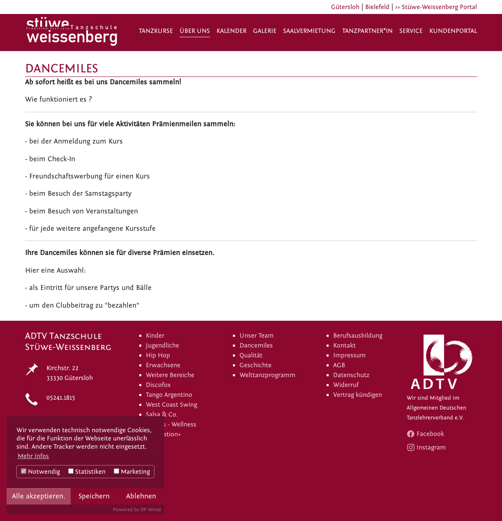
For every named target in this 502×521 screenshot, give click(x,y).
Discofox (158, 385)
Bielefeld (377, 7)
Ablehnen (141, 496)
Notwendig (40, 471)
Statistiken (87, 471)
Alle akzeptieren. (38, 496)
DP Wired (150, 509)
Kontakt (344, 345)
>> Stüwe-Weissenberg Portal (436, 7)
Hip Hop (158, 355)
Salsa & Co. (162, 414)
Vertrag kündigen (357, 394)
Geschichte (255, 365)
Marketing (132, 471)
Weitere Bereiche (170, 375)
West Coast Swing (171, 404)
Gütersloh (345, 7)
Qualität (251, 355)
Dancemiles (256, 345)
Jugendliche (162, 345)
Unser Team (256, 335)
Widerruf (346, 385)
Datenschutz (351, 375)
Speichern (94, 496)
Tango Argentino (169, 394)
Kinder (155, 335)
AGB (339, 365)
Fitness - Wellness (171, 424)
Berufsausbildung (357, 335)
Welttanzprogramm (267, 375)
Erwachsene (163, 365)
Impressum (349, 355)
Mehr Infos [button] (33, 456)
